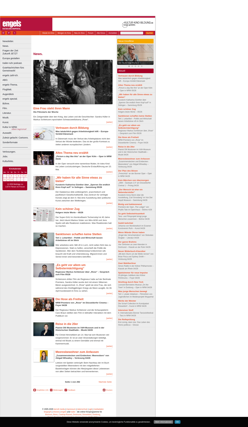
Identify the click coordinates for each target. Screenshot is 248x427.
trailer (73, 412)
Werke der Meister (127, 301)
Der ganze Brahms (127, 242)
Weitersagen (58, 390)
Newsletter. (8, 41)
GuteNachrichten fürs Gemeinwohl (13, 69)
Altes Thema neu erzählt (72, 152)
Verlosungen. (9, 151)
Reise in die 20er (67, 324)
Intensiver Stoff (125, 310)
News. (6, 46)
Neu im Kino (79, 33)
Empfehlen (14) (42, 390)
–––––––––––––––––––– (15, 147)
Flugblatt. (7, 89)
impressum (71, 409)
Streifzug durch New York (130, 282)
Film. (5, 108)
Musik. (6, 117)
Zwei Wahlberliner (127, 263)
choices (56, 412)
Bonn (55, 414)
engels (63, 412)
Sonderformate (10, 142)
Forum (90, 33)
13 (12, 179)
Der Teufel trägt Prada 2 (128, 63)
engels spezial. (10, 99)
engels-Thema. (10, 84)
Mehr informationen (163, 422)
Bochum (48, 414)
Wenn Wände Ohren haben (131, 232)
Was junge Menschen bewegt (132, 291)
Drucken (109, 390)
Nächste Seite (105, 382)
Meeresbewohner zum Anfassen (77, 352)
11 (5, 179)
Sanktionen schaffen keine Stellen (79, 234)
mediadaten (99, 409)
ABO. (5, 80)
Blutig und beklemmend (130, 204)
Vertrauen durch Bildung (72, 127)
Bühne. (6, 103)
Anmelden (112, 33)
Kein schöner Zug (68, 208)
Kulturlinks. (8, 161)
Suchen (149, 33)
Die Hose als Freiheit (70, 299)
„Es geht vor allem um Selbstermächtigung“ (71, 266)
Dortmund (77, 414)
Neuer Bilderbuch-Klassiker (132, 251)
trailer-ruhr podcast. (12, 63)
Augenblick (8, 94)
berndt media (59, 409)
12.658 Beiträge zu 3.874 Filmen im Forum (15, 185)
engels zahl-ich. (10, 75)
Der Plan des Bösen (128, 171)
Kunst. (6, 122)
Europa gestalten (11, 58)
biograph (47, 412)
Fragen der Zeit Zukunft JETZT (17, 52)
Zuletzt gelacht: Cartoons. (15, 137)
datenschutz (82, 409)
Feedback (71, 390)
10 (26, 176)
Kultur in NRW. (10, 127)
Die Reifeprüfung (126, 319)
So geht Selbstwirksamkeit (131, 213)
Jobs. (5, 156)
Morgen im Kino (64, 33)
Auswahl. (7, 133)
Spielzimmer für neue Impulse (133, 272)
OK (177, 422)
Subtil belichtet (125, 223)
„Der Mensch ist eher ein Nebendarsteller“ (130, 190)
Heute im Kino (48, 33)
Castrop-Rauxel (65, 414)
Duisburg (96, 414)
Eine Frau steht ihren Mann (51, 108)
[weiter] (109, 122)
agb (90, 409)
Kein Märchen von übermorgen (133, 180)
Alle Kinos (101, 33)
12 (8, 179)
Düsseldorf (86, 414)
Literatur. (7, 113)
